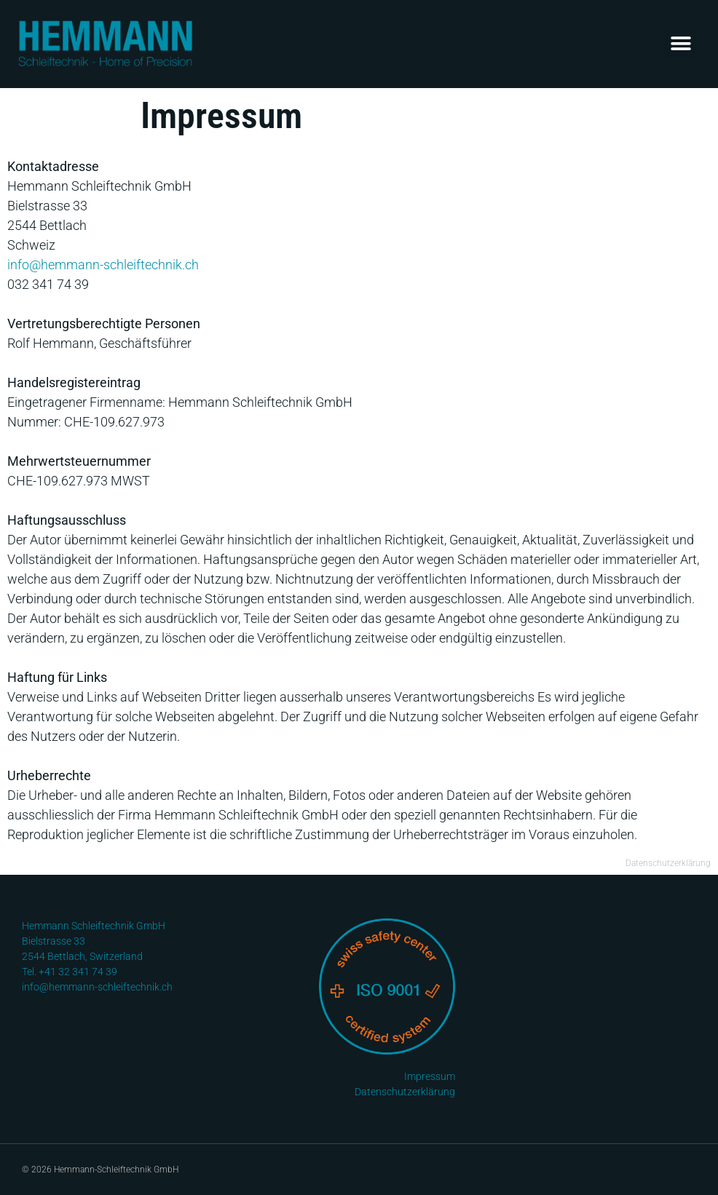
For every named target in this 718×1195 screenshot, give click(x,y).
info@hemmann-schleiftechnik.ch (103, 264)
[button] (680, 44)
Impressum (429, 1076)
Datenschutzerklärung (668, 863)
